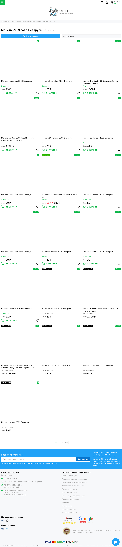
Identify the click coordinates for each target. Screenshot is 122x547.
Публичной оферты (50, 463)
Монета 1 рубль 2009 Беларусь (56, 365)
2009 (56, 442)
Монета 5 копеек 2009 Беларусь (56, 252)
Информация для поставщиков (74, 496)
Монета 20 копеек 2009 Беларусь (98, 138)
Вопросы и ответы (69, 489)
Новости (65, 502)
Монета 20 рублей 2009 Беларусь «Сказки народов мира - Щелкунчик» (18, 366)
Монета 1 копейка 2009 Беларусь (16, 81)
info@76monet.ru (10, 478)
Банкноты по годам (69, 512)
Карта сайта (67, 506)
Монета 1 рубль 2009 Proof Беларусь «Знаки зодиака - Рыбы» (18, 139)
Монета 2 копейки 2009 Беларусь (57, 81)
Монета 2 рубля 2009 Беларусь (15, 422)
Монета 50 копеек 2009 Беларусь (16, 195)
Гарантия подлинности (71, 499)
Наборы (64, 442)
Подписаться (83, 459)
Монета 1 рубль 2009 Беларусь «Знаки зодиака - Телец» (100, 82)
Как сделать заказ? (70, 492)
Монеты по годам (69, 509)
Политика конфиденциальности (74, 482)
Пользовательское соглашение (74, 479)
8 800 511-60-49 (10, 472)
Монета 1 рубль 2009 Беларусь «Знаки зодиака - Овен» (100, 309)
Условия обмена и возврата (73, 486)
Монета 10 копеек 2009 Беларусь (57, 138)
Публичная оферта (69, 476)
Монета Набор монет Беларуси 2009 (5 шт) (59, 196)
